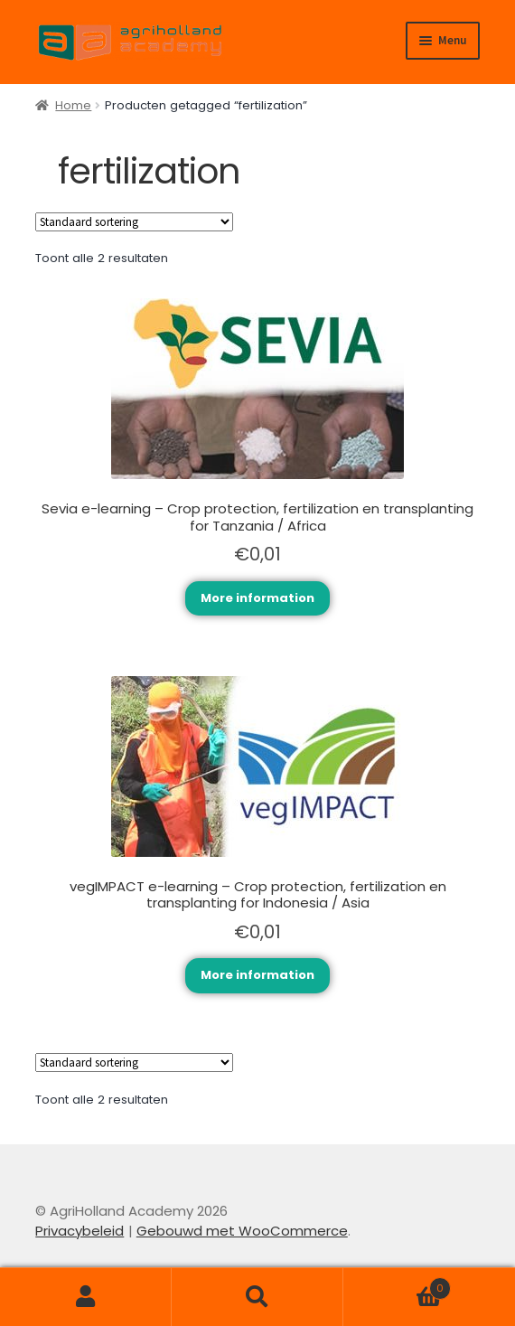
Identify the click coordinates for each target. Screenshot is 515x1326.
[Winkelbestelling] (134, 221)
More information (257, 598)
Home (73, 105)
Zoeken (257, 1297)
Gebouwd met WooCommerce (242, 1230)
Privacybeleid (79, 1230)
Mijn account (86, 1297)
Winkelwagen (397, 1283)
